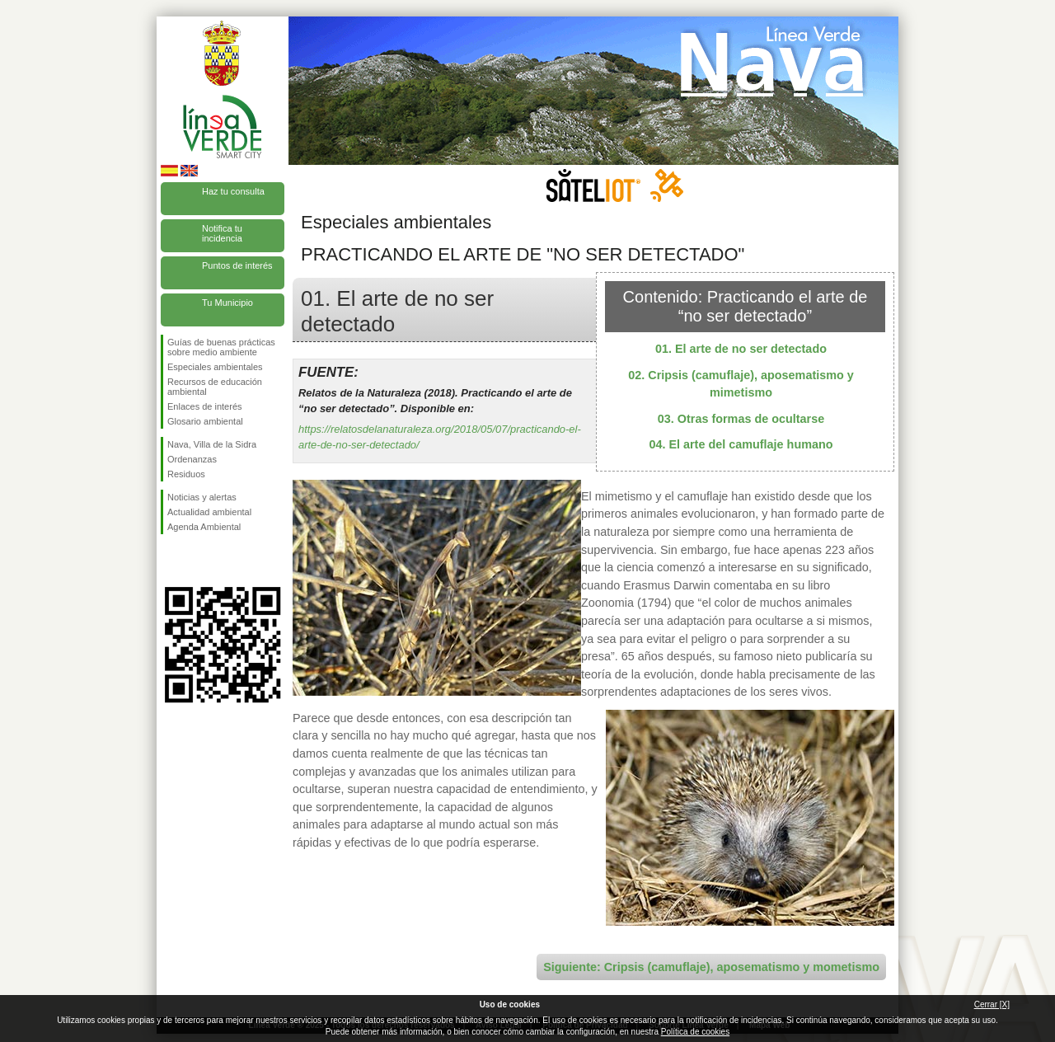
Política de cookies (695, 1031)
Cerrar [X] (992, 1004)
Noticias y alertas (202, 497)
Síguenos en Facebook (171, 560)
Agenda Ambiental (204, 527)
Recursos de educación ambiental (214, 387)
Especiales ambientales (215, 367)
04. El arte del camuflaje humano (740, 444)
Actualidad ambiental (209, 512)
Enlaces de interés (204, 406)
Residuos (186, 474)
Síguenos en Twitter (198, 560)
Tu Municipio (227, 302)
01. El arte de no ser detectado (741, 348)
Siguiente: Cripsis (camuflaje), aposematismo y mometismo (711, 967)
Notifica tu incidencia (222, 233)
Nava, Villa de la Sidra (211, 444)
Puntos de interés (237, 265)
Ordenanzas (192, 459)
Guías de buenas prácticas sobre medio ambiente (221, 347)
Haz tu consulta (233, 191)
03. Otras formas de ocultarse (741, 418)
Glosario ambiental (205, 421)
